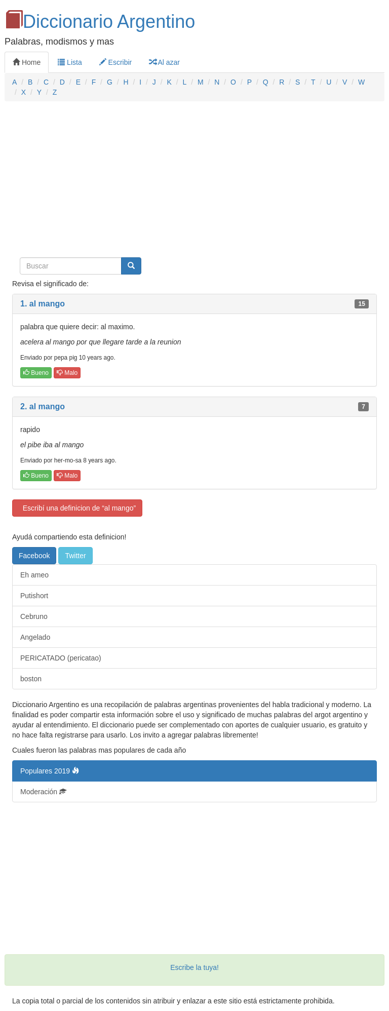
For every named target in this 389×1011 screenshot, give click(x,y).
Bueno (36, 372)
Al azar (164, 62)
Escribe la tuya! (194, 967)
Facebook (34, 556)
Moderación (43, 792)
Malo (67, 372)
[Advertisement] (194, 182)
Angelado (35, 637)
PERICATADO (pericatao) (60, 658)
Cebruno (34, 616)
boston (31, 679)
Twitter (75, 556)
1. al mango (42, 303)
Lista (70, 62)
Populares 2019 (49, 771)
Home (27, 62)
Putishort (34, 596)
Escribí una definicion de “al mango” (77, 508)
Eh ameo (34, 575)
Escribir (115, 62)
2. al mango (42, 406)
